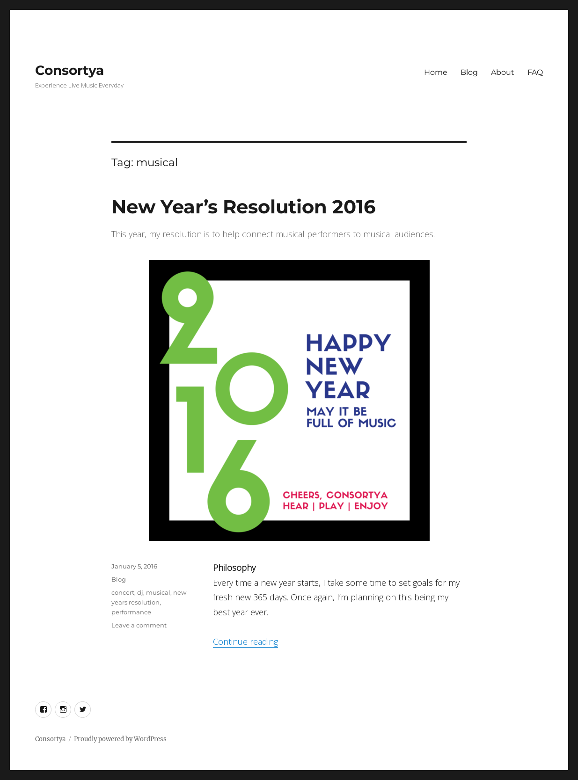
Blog (469, 72)
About (502, 72)
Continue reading (245, 641)
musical (158, 592)
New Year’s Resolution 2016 (243, 206)
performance (131, 612)
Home (435, 72)
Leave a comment (139, 625)
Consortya (69, 70)
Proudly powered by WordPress (120, 739)
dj (140, 592)
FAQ (535, 72)
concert (122, 592)
